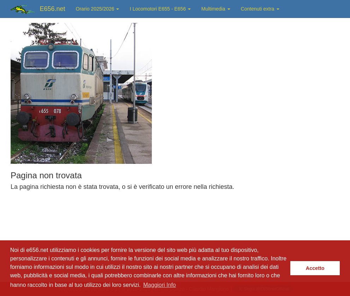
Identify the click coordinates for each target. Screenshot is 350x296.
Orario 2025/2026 (97, 9)
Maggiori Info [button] (159, 285)
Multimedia (215, 9)
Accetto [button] (315, 268)
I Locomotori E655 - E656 (160, 9)
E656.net (52, 8)
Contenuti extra (260, 9)
